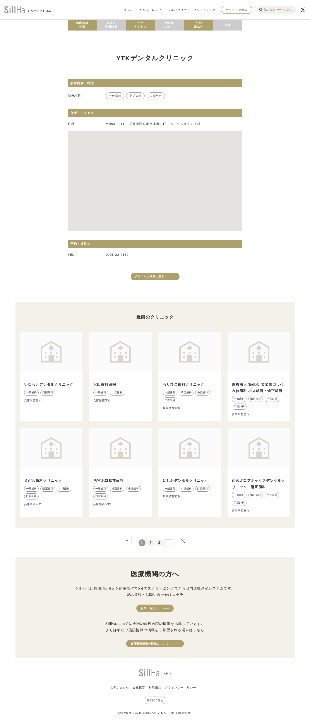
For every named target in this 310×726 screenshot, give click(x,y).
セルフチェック (204, 9)
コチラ (177, 594)
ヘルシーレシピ (150, 9)
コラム (128, 9)
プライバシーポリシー (180, 687)
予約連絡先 (198, 24)
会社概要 (139, 687)
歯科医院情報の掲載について (149, 643)
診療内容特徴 (82, 24)
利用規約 (155, 687)
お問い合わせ (149, 608)
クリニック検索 (237, 9)
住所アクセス (140, 24)
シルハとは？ (177, 9)
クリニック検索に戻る (149, 276)
